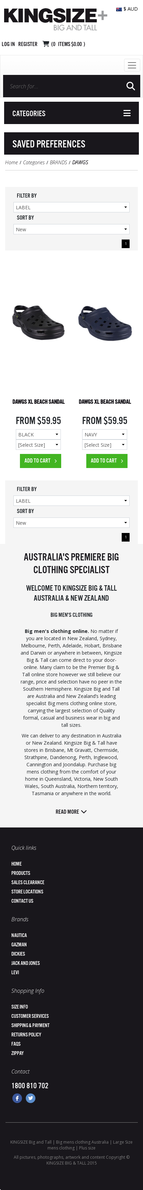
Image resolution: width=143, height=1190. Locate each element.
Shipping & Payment (30, 1025)
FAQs (16, 1044)
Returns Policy (26, 1035)
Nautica (19, 935)
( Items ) (68, 44)
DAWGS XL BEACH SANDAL (38, 402)
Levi (15, 972)
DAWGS (80, 162)
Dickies (18, 954)
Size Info (19, 1007)
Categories (34, 162)
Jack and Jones (25, 963)
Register (27, 44)
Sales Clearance (27, 882)
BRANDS (58, 162)
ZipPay (17, 1053)
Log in (8, 44)
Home (11, 162)
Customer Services (30, 1016)
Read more (71, 812)
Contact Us (22, 901)
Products (20, 873)
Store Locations (27, 892)
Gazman (19, 945)
